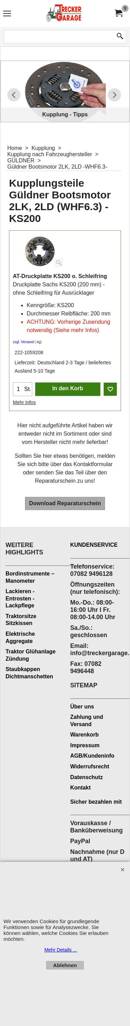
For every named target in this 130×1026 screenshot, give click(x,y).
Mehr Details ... (60, 950)
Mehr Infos (24, 402)
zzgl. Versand (23, 342)
